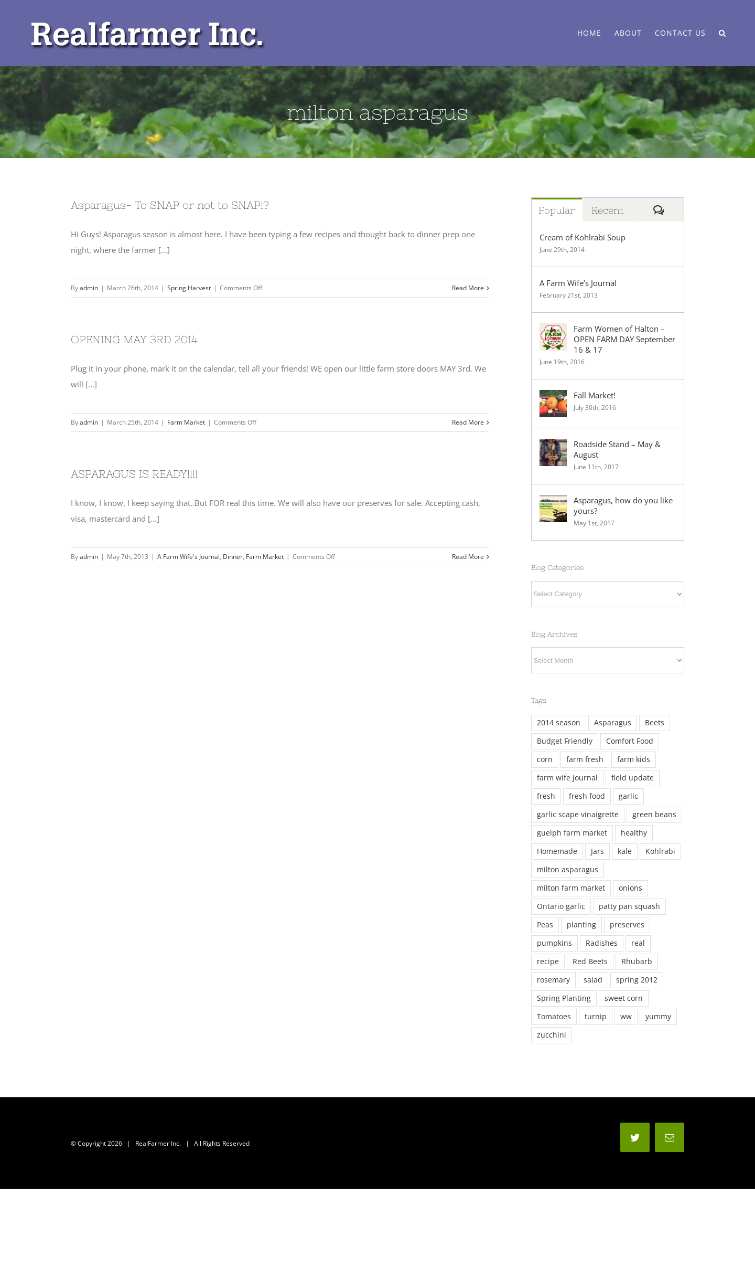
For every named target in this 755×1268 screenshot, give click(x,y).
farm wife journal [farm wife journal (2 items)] (567, 778)
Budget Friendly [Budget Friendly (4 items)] (564, 741)
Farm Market (186, 422)
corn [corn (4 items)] (545, 759)
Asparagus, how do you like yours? (623, 505)
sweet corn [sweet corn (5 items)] (624, 998)
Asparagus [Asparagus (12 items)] (612, 722)
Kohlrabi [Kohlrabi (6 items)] (660, 851)
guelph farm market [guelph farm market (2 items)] (572, 833)
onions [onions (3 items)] (630, 888)
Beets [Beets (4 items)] (654, 722)
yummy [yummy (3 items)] (658, 1016)
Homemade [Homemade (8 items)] (557, 851)
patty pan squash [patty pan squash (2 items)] (629, 906)
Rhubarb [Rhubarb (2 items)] (636, 961)
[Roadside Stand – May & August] (553, 446)
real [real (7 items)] (638, 943)
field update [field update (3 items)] (632, 778)
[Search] (722, 33)
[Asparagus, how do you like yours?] (553, 503)
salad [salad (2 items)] (593, 980)
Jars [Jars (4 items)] (597, 851)
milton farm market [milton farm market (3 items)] (571, 888)
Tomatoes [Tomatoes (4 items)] (554, 1016)
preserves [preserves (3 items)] (627, 924)
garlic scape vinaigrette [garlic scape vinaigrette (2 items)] (578, 814)
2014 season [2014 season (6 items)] (558, 722)
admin (89, 287)
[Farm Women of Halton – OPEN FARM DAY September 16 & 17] (553, 331)
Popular (556, 210)
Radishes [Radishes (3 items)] (602, 943)
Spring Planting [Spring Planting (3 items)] (564, 998)
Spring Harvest (189, 287)
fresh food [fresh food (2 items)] (587, 796)
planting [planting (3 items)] (581, 924)
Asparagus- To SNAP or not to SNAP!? (170, 205)
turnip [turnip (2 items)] (596, 1016)
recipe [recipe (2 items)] (548, 961)
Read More (468, 287)
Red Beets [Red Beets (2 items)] (590, 961)
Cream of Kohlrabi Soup (582, 237)
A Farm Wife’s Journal (578, 283)
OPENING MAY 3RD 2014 (134, 339)
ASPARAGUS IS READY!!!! (134, 474)
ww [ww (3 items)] (626, 1016)
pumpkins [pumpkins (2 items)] (554, 943)
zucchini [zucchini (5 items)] (551, 1035)
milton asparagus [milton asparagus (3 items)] (567, 869)
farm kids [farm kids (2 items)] (633, 759)
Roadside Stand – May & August (617, 449)
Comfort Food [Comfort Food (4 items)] (629, 741)
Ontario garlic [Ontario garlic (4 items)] (561, 906)
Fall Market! (595, 395)
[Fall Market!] (553, 398)
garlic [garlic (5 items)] (628, 796)
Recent (607, 210)
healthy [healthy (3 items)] (634, 833)
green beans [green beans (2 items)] (654, 814)
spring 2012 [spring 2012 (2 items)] (636, 980)
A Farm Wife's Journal (188, 556)
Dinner (233, 556)
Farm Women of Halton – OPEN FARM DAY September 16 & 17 (624, 339)
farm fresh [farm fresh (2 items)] (584, 759)
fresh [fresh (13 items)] (546, 796)
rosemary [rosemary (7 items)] (553, 980)
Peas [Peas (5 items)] (545, 924)
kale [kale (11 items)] (625, 851)
